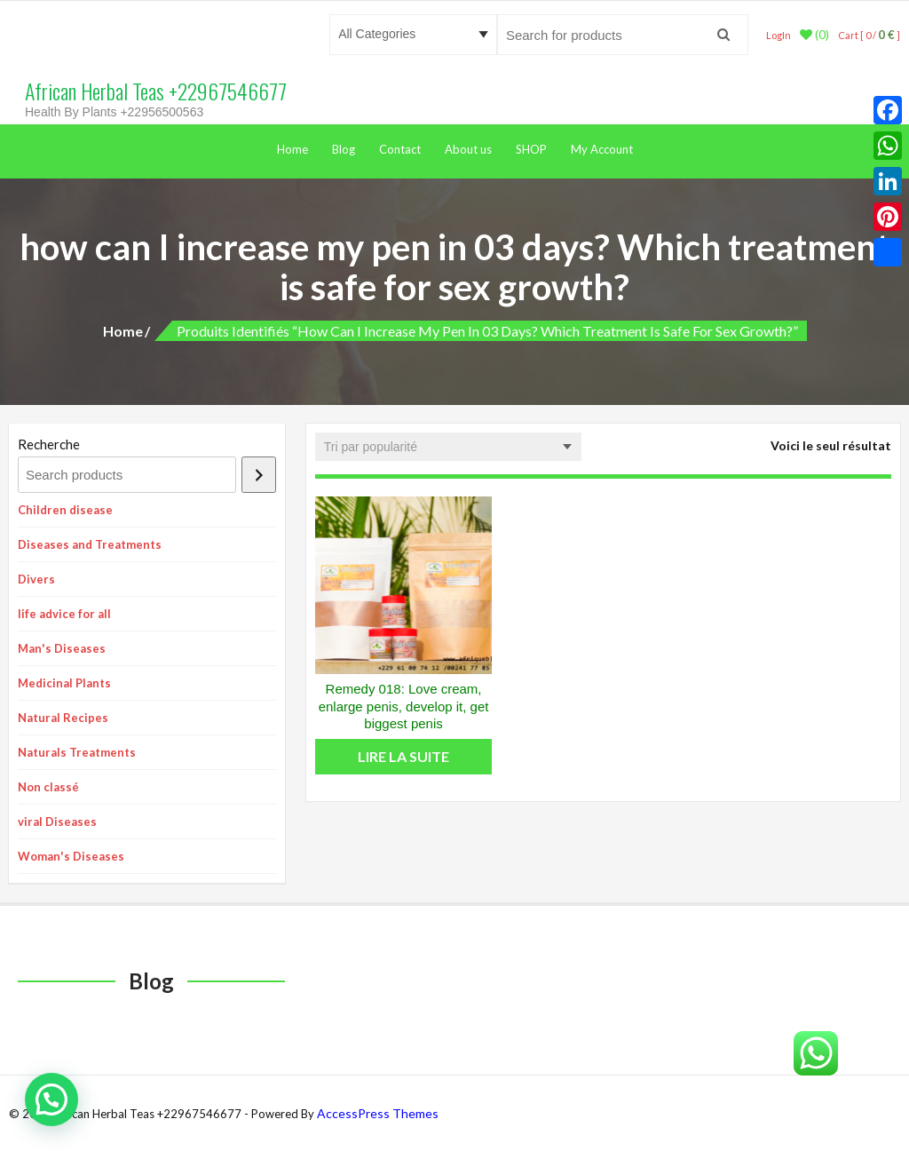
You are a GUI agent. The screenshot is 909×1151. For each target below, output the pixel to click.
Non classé (48, 787)
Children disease (65, 510)
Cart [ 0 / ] (869, 35)
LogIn (778, 35)
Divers (36, 579)
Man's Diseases (62, 648)
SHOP (531, 149)
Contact (400, 149)
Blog (343, 149)
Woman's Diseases (71, 856)
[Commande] (448, 447)
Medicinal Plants (64, 683)
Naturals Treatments (77, 752)
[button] (51, 1099)
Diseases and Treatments (90, 544)
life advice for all (64, 614)
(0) (814, 35)
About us (468, 149)
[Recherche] (258, 474)
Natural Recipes (63, 717)
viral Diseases (57, 821)
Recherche (49, 444)
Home (292, 149)
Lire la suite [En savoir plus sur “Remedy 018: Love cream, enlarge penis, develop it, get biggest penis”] (403, 756)
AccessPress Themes (378, 1113)
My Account (602, 149)
